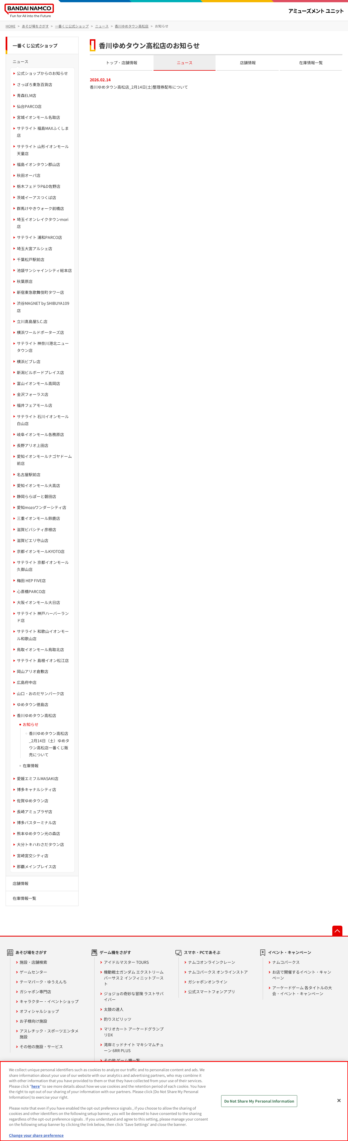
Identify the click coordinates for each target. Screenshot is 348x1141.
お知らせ (30, 724)
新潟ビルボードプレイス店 (40, 372)
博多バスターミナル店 (36, 822)
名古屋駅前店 (28, 474)
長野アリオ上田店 (32, 445)
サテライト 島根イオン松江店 (43, 660)
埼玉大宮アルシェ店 (34, 248)
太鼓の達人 (113, 1009)
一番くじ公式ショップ (35, 45)
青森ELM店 (26, 95)
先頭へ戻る (337, 931)
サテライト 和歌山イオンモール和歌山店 (43, 634)
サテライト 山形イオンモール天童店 (43, 150)
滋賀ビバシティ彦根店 (36, 529)
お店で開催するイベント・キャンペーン (301, 975)
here (35, 1086)
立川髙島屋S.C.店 (32, 321)
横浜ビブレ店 (28, 361)
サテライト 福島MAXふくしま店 (43, 131)
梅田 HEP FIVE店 (31, 580)
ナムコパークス (286, 962)
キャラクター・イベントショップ (49, 1001)
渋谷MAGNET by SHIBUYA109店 (43, 306)
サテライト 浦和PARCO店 (39, 237)
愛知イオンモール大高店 (38, 485)
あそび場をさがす (31, 952)
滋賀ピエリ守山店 (32, 540)
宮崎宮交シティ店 (32, 855)
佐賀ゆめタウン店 (32, 800)
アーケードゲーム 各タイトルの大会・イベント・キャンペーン (302, 990)
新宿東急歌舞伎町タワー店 (40, 292)
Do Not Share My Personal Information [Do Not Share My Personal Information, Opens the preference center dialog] (259, 1101)
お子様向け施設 (33, 1021)
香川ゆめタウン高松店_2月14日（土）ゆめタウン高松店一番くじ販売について (49, 743)
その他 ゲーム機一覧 (122, 1060)
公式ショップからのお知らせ (42, 73)
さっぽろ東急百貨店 (34, 84)
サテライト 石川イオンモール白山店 (43, 420)
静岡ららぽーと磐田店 (36, 496)
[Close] (339, 1100)
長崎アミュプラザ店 (34, 811)
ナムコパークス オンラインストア (218, 972)
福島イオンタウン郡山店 (38, 164)
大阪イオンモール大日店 (38, 602)
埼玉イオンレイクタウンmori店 (42, 222)
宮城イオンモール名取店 (38, 117)
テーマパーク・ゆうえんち (43, 982)
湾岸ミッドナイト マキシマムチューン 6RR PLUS (134, 1047)
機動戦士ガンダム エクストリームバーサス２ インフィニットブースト (134, 977)
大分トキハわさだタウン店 (40, 844)
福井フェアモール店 (34, 405)
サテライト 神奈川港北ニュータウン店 (43, 346)
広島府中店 (26, 682)
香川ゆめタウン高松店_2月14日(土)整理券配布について (139, 87)
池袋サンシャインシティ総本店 (44, 270)
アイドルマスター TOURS (126, 962)
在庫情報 (30, 765)
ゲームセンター (33, 972)
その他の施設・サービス (41, 1046)
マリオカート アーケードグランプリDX (134, 1032)
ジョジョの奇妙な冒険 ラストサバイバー (134, 996)
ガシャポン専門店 (35, 991)
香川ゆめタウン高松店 (36, 715)
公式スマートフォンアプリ (211, 991)
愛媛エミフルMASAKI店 (37, 778)
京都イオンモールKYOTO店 (41, 551)
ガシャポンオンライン (207, 982)
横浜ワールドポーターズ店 (40, 332)
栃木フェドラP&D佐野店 (38, 186)
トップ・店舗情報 (121, 62)
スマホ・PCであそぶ (202, 952)
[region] (174, 1101)
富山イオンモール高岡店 (38, 383)
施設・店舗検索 (33, 962)
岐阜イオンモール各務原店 (40, 434)
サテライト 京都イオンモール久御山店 (43, 565)
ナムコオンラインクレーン (211, 962)
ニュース (185, 62)
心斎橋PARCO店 (31, 591)
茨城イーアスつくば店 (36, 197)
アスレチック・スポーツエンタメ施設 (49, 1033)
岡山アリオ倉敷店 (32, 671)
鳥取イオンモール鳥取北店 (40, 649)
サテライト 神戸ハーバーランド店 (43, 616)
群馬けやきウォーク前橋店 (40, 208)
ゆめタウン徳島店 (32, 704)
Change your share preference (36, 1135)
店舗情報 (248, 62)
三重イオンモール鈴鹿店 (38, 518)
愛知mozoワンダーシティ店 (41, 507)
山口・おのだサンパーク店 (40, 693)
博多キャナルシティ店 (36, 789)
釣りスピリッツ (117, 1019)
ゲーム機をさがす (115, 952)
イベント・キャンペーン (289, 952)
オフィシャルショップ (39, 1011)
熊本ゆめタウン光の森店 (38, 833)
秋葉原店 (25, 281)
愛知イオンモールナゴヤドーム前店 (44, 459)
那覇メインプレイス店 (36, 866)
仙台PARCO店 (29, 106)
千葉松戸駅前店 (30, 259)
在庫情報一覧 (311, 62)
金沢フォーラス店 (32, 394)
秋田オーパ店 (28, 175)
